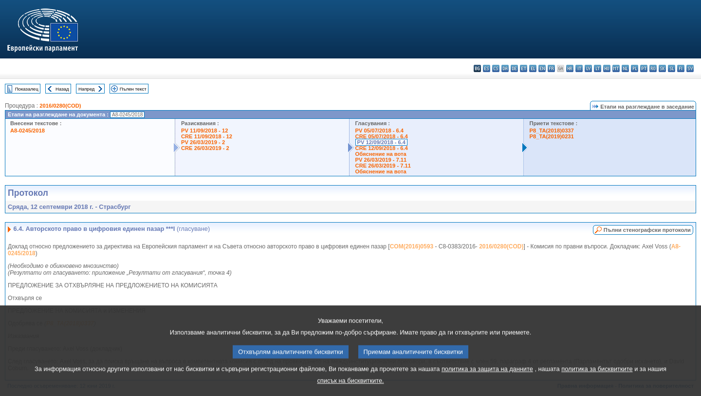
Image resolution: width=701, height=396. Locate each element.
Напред (86, 89)
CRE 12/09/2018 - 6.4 (381, 148)
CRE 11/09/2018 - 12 (206, 136)
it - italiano (579, 68)
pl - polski (634, 68)
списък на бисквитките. (350, 389)
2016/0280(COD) (60, 106)
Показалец (26, 89)
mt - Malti (616, 68)
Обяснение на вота (380, 154)
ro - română (653, 68)
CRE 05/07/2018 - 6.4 (381, 136)
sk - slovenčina (662, 68)
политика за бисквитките (596, 377)
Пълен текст (133, 89)
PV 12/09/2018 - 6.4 (381, 142)
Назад (62, 89)
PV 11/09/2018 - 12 (204, 130)
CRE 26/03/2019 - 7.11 (383, 166)
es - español (486, 68)
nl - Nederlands (625, 68)
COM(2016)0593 (411, 246)
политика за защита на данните (487, 377)
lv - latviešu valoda (588, 68)
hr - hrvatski (569, 68)
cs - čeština (495, 68)
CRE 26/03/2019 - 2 (205, 148)
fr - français (551, 68)
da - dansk (505, 68)
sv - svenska (690, 68)
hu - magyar (606, 68)
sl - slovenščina (671, 68)
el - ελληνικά (532, 68)
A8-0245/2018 (27, 130)
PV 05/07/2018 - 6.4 (379, 130)
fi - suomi (680, 68)
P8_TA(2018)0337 (552, 130)
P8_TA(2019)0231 (552, 136)
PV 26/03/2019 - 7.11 (381, 160)
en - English (542, 68)
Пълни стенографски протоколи (647, 230)
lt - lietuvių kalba (597, 68)
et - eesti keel (523, 68)
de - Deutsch (514, 68)
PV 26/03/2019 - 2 (203, 142)
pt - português (643, 68)
